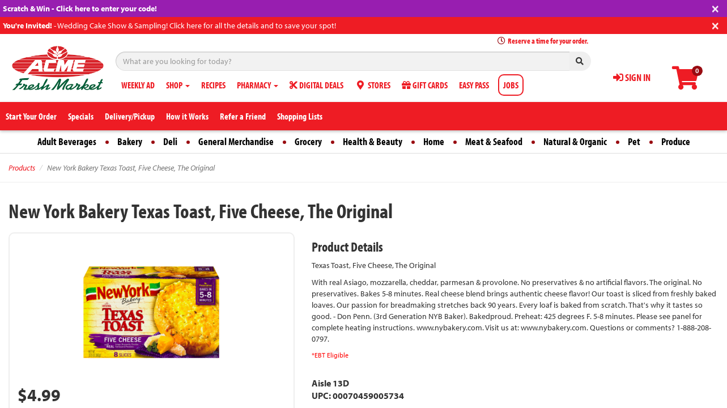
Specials (80, 116)
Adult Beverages (66, 141)
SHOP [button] (178, 85)
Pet (634, 141)
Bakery (129, 141)
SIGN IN (632, 77)
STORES (372, 85)
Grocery (308, 141)
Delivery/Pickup (130, 116)
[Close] (715, 8)
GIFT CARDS (425, 85)
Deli (170, 141)
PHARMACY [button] (257, 85)
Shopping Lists (299, 116)
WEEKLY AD (138, 85)
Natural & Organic (575, 141)
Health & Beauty (372, 141)
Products (21, 168)
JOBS (510, 85)
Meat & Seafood (493, 141)
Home (433, 141)
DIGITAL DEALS (316, 85)
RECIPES (213, 85)
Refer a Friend (243, 116)
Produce (675, 141)
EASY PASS (474, 85)
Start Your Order (31, 116)
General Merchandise (236, 141)
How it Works (187, 116)
